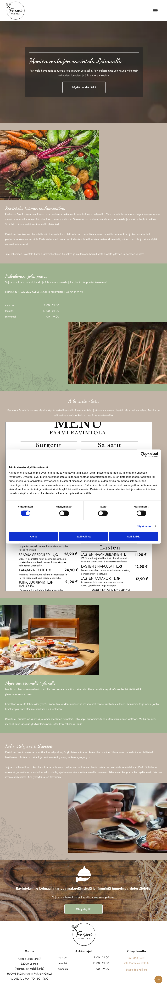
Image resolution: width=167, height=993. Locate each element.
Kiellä (33, 536)
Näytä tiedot (144, 526)
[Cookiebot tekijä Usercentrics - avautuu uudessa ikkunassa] (143, 454)
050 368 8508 (136, 958)
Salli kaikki (133, 536)
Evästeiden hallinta (136, 970)
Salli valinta (83, 536)
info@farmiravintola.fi (136, 963)
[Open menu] (155, 10)
